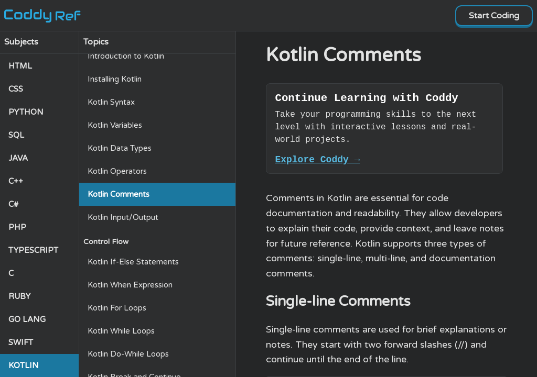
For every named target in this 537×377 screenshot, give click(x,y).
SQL (16, 135)
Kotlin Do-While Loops (128, 354)
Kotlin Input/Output (123, 217)
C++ (15, 181)
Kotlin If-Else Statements (133, 262)
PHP (17, 227)
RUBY (19, 296)
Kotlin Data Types (120, 148)
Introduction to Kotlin (126, 56)
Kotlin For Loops (117, 308)
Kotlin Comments (118, 194)
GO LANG (27, 319)
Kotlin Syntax (111, 102)
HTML (20, 66)
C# (13, 204)
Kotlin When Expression (130, 285)
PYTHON (26, 112)
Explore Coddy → (317, 163)
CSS (15, 89)
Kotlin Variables (115, 125)
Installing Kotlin (115, 79)
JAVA (18, 158)
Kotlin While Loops (121, 331)
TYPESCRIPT (33, 250)
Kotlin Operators (117, 171)
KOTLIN (23, 365)
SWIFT (20, 342)
